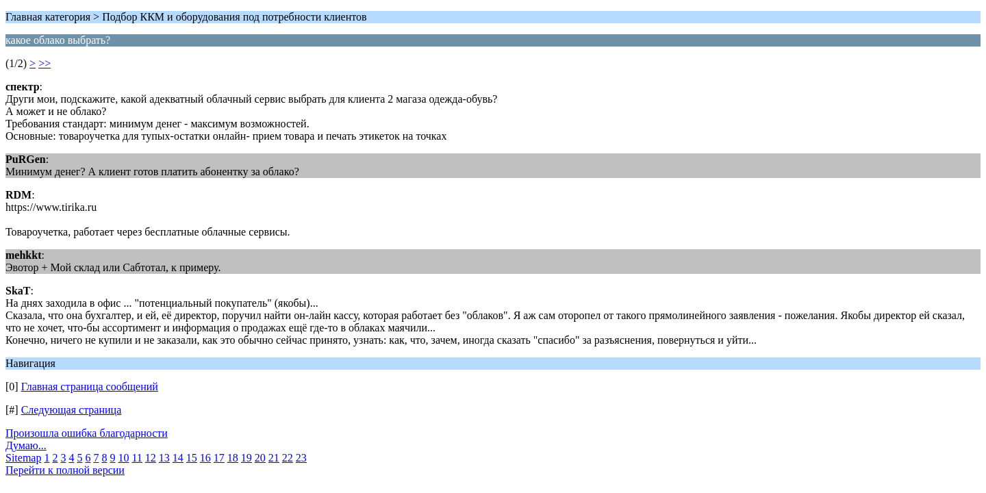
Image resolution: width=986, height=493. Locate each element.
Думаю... (26, 445)
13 (164, 458)
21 (273, 458)
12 (150, 458)
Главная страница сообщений (89, 386)
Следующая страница (71, 410)
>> (44, 63)
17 (219, 458)
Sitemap (23, 458)
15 (191, 458)
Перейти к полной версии (65, 470)
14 (178, 458)
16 (205, 458)
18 (232, 458)
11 (136, 458)
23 (301, 458)
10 (123, 458)
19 (246, 458)
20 (260, 458)
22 (287, 458)
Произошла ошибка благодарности (86, 433)
